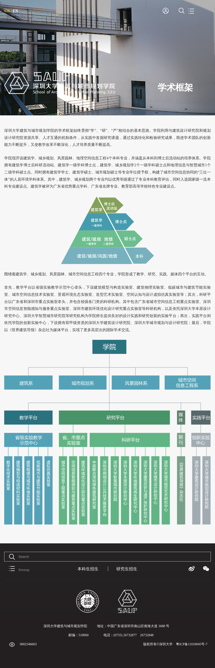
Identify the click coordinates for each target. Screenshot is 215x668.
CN (7, 11)
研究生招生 (126, 569)
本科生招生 (87, 569)
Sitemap (16, 569)
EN (15, 11)
